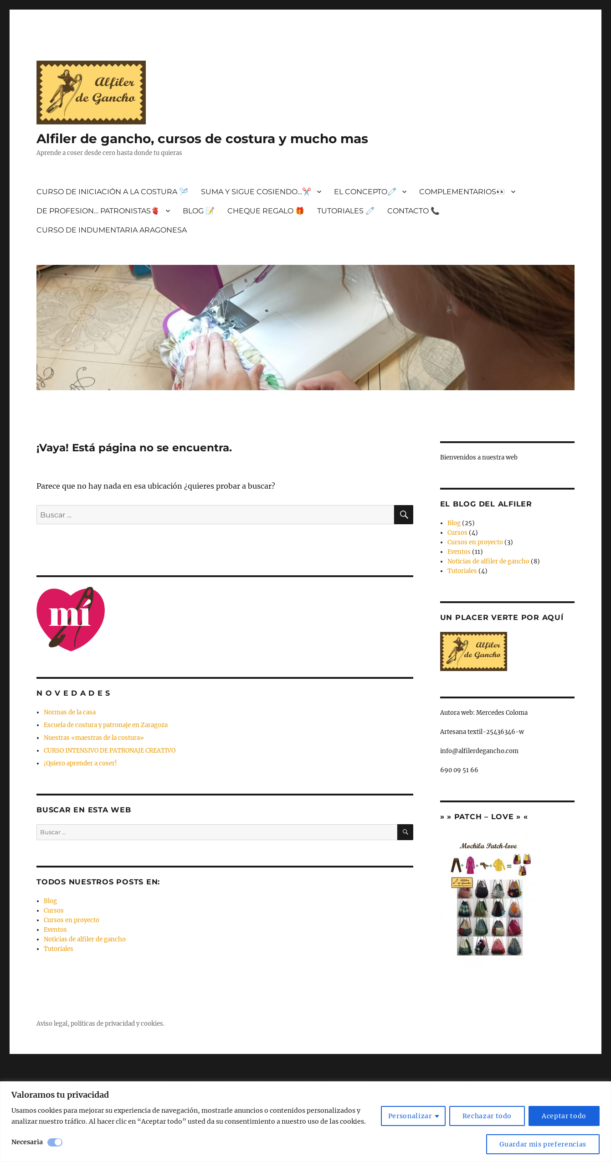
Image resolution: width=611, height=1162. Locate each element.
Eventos (55, 930)
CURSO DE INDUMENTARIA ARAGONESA (111, 230)
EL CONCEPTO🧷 (365, 191)
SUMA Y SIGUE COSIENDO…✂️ (256, 191)
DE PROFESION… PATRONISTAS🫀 (98, 211)
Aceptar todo (564, 1116)
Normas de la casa (70, 712)
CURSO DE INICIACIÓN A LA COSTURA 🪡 (112, 191)
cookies (152, 1024)
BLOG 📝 (199, 211)
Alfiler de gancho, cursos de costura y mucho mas (202, 138)
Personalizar (410, 1116)
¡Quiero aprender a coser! (80, 763)
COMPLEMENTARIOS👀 (462, 191)
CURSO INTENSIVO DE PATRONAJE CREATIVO (109, 750)
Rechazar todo (487, 1116)
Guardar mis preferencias (542, 1144)
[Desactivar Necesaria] (54, 1142)
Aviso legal (51, 1024)
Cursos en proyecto (71, 920)
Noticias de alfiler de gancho (85, 939)
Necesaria (27, 1142)
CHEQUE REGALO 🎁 (265, 211)
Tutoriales (58, 949)
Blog (50, 901)
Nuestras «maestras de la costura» (94, 738)
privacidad (120, 1024)
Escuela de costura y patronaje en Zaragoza (106, 725)
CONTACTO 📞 (413, 211)
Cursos (54, 910)
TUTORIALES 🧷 (346, 211)
